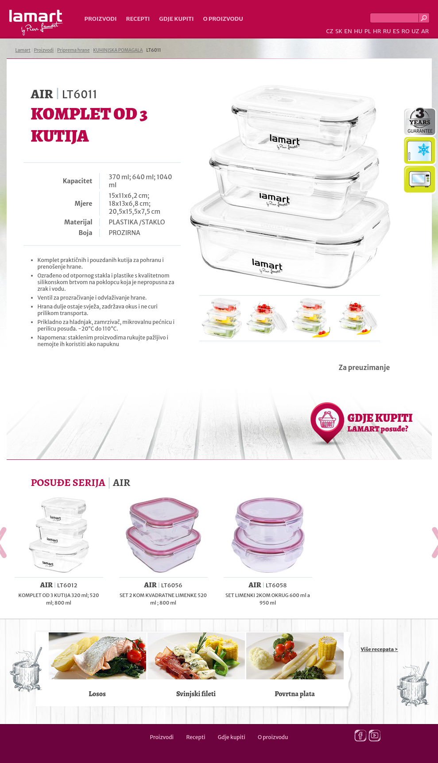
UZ (415, 31)
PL (367, 31)
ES (396, 31)
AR (425, 31)
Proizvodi (101, 19)
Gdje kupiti (176, 19)
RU (387, 31)
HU (358, 31)
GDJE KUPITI (380, 422)
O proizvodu (223, 19)
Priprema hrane (73, 50)
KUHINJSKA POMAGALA (118, 50)
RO (405, 31)
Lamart (36, 22)
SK (338, 31)
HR (377, 31)
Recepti (138, 19)
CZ (329, 31)
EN (348, 31)
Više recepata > (379, 649)
